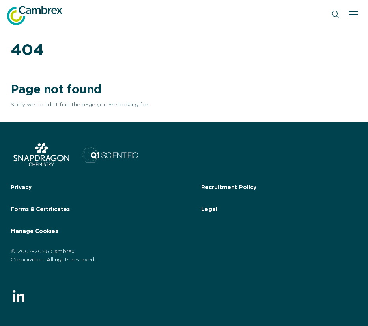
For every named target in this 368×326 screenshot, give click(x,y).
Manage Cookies (34, 231)
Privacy (21, 187)
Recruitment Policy (228, 187)
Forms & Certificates (40, 209)
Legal (209, 209)
